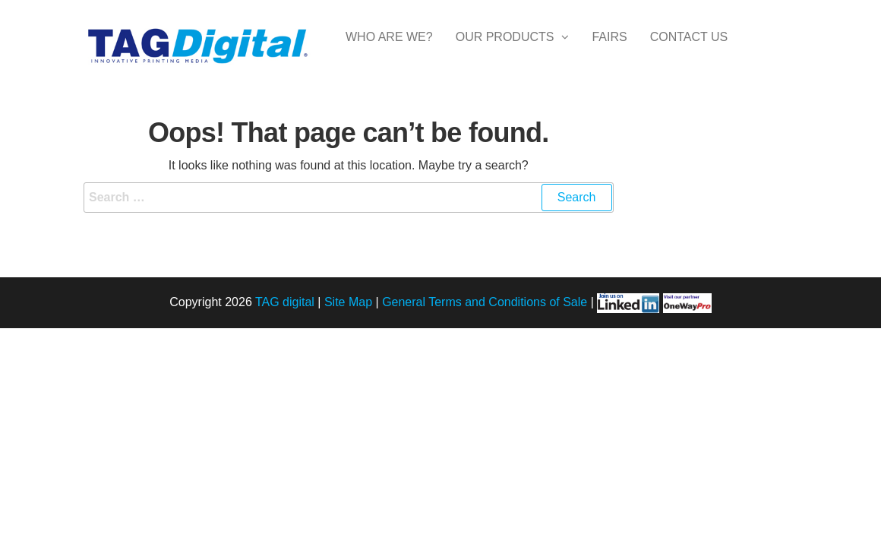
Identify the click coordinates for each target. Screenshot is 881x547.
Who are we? (389, 51)
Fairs (609, 51)
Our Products (505, 51)
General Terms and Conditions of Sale (484, 302)
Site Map (348, 302)
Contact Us (689, 51)
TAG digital (284, 302)
